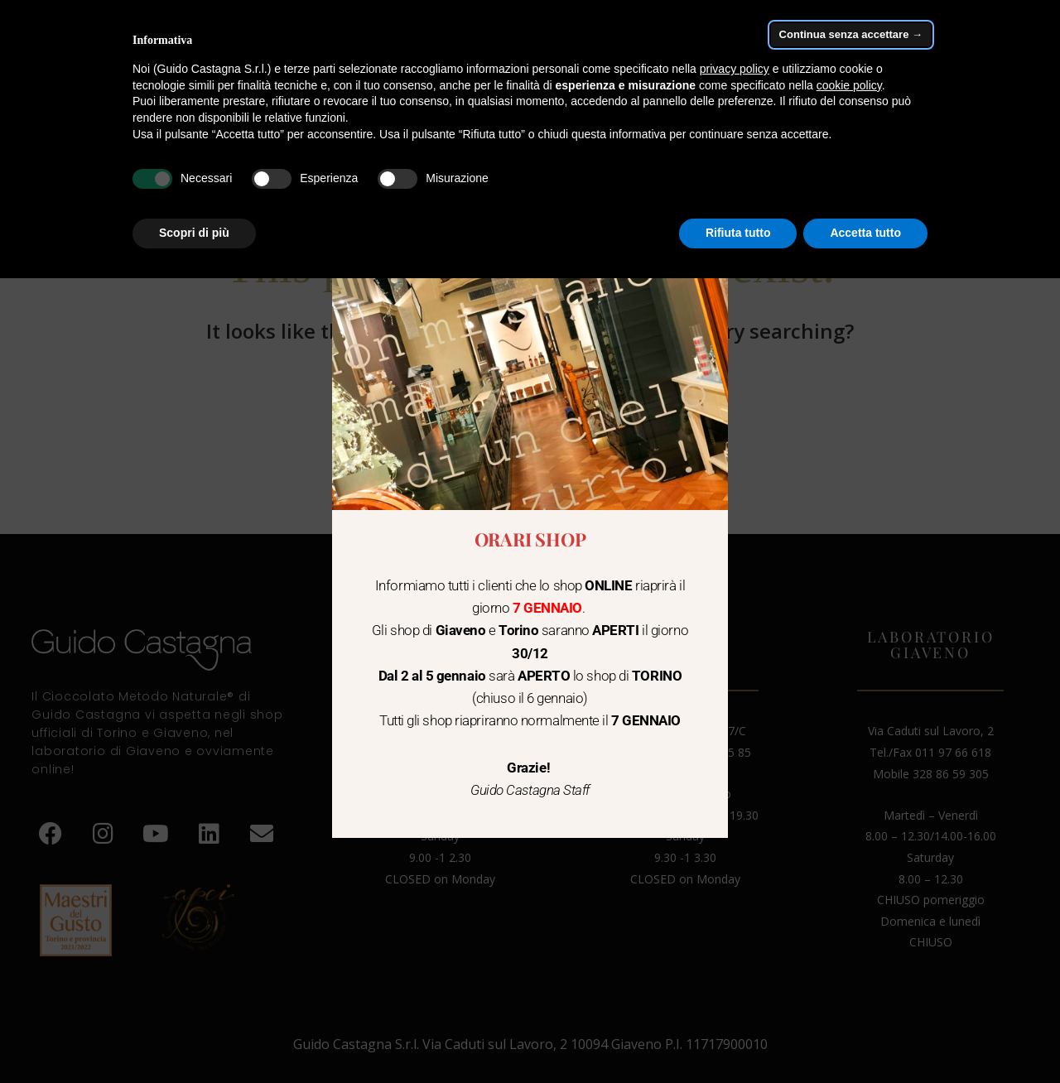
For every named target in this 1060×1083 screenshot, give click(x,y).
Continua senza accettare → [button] (851, 34)
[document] (530, 541)
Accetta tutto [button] (865, 232)
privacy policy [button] (734, 68)
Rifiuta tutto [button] (738, 232)
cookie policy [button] (849, 85)
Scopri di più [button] (194, 232)
